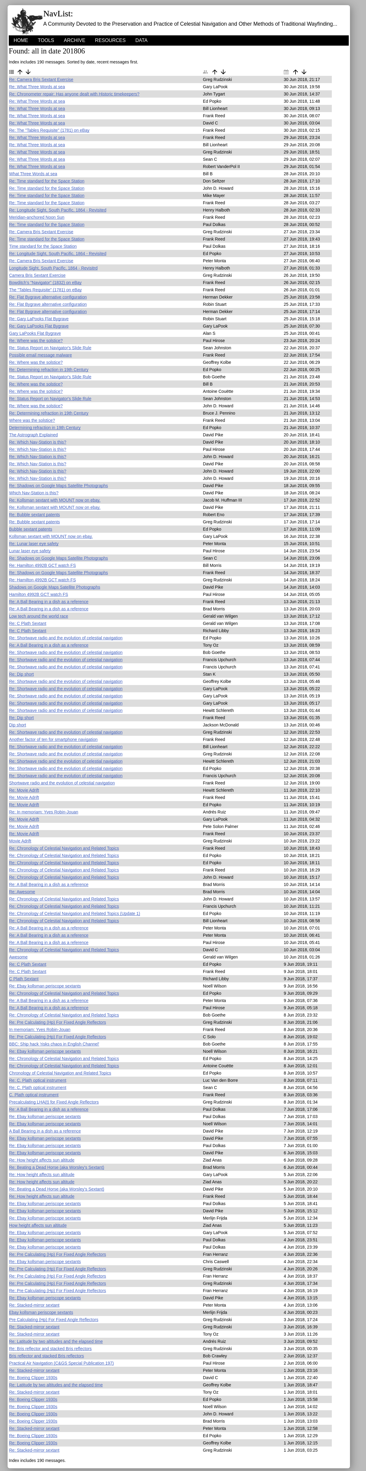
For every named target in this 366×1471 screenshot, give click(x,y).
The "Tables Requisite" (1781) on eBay (45, 289)
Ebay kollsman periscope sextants (41, 1312)
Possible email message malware (40, 355)
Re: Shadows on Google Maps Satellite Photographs (58, 485)
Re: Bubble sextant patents (34, 514)
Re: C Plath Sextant (27, 623)
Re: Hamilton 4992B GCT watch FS (42, 565)
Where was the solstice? (32, 420)
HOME (21, 40)
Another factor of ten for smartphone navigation (53, 739)
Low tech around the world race (38, 616)
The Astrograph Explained (33, 434)
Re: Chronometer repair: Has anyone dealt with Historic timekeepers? (74, 94)
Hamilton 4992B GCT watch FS (38, 594)
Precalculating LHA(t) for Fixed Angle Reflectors (54, 1102)
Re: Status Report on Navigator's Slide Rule (50, 347)
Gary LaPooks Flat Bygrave (35, 333)
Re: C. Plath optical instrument (37, 1080)
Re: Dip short (21, 674)
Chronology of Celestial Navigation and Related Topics (60, 1073)
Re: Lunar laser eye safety (33, 543)
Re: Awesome (22, 891)
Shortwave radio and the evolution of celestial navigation (62, 783)
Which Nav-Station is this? (33, 492)
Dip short (17, 725)
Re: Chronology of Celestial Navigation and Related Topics (64, 848)
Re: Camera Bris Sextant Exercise (41, 79)
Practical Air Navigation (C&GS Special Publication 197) (61, 1363)
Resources (110, 40)
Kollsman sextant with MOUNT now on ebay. (51, 536)
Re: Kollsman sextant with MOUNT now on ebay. (54, 500)
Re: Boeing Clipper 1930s (33, 1377)
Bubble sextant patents (30, 529)
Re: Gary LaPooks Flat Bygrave (39, 318)
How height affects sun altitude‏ (38, 1225)
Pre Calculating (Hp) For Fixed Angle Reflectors (53, 1319)
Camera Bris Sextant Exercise (37, 275)
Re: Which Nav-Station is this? (37, 442)
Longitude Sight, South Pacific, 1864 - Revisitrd (53, 268)
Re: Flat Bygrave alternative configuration (48, 297)
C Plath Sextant (23, 978)
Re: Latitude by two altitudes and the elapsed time (56, 1341)
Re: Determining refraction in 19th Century (48, 369)
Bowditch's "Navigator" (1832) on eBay (45, 282)
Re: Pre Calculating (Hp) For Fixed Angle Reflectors (57, 1022)
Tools (46, 40)
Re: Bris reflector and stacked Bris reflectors (50, 1348)
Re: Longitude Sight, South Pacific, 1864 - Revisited (57, 210)
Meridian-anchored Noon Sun (36, 217)
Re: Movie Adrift (24, 790)
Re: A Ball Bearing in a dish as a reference (48, 601)
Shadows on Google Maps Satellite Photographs (54, 587)
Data (141, 40)
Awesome (18, 957)
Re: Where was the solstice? (36, 340)
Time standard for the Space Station (43, 246)
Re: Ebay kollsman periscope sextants (45, 986)
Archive (74, 40)
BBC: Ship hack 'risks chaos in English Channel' (54, 1044)
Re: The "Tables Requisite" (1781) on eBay (49, 130)
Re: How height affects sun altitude (41, 1160)
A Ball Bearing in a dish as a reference (45, 1131)
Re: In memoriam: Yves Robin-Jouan (43, 812)
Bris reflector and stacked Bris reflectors (46, 1355)
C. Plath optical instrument (33, 1094)
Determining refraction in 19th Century (45, 427)
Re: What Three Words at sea (37, 86)
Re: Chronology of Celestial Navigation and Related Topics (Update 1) (74, 913)
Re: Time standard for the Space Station (46, 181)
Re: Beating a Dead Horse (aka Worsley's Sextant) (56, 1167)
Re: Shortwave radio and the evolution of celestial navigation (66, 637)
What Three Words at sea (33, 173)
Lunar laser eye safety (30, 550)
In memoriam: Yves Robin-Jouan (39, 1029)
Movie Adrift (20, 841)
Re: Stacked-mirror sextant (34, 1305)
